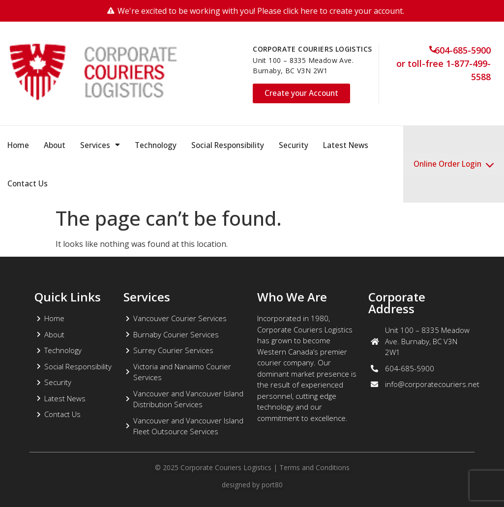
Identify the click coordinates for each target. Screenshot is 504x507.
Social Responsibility (227, 145)
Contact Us (27, 183)
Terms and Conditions (314, 467)
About (54, 145)
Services (100, 145)
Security (293, 145)
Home (18, 145)
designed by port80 (252, 484)
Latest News (345, 145)
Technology (156, 145)
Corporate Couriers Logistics (224, 467)
